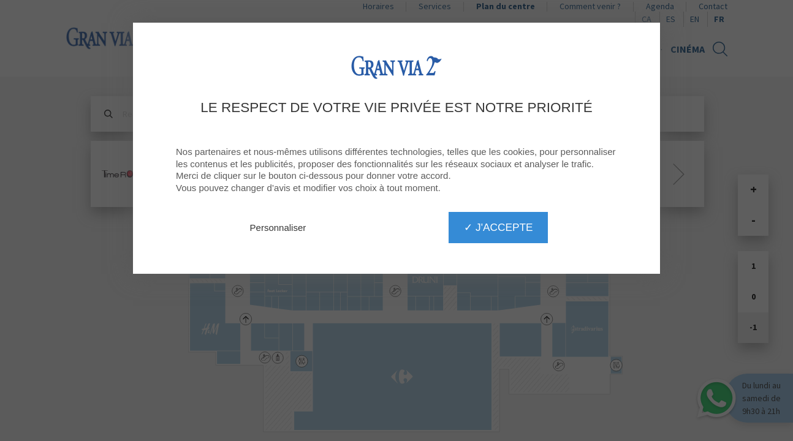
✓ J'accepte (498, 227)
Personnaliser (278, 227)
